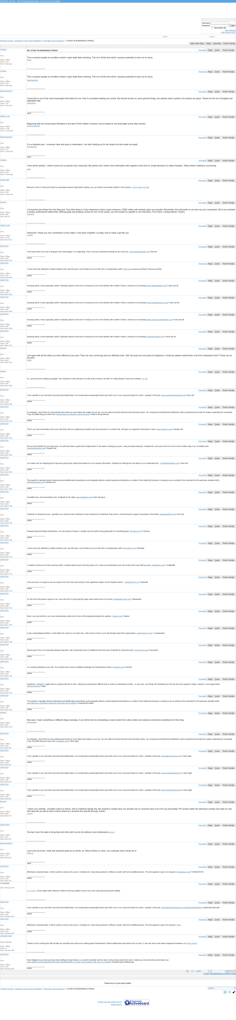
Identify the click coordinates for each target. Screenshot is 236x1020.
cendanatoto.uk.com (144, 633)
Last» (199, 971)
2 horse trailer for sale (140, 187)
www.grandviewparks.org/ (139, 252)
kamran (3, 202)
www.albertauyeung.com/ (171, 756)
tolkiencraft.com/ (33, 686)
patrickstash (32, 722)
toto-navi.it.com (136, 531)
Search (212, 37)
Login (232, 25)
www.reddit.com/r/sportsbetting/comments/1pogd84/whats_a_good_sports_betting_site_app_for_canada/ (69, 962)
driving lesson (191, 943)
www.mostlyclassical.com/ (171, 773)
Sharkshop (31, 103)
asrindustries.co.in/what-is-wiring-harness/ (73, 414)
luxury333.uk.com (141, 650)
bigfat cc (30, 853)
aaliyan (3, 371)
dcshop (111, 832)
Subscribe (217, 43)
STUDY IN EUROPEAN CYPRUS (216, 974)
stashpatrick (32, 80)
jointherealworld (33, 126)
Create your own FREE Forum (110, 1002)
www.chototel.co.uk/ (164, 429)
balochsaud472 (6, 91)
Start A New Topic (197, 43)
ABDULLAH (5, 116)
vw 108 (145, 379)
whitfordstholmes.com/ (36, 482)
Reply (208, 43)
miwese (3, 49)
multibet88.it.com (158, 565)
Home (165, 37)
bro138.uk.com (118, 667)
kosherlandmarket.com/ (36, 448)
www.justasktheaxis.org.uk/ (157, 303)
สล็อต (179, 925)
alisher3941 (5, 825)
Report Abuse (116, 1005)
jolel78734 (4, 246)
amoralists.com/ (62, 741)
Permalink (202, 50)
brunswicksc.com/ (184, 872)
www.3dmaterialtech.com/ (157, 286)
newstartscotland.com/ (156, 337)
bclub (29, 60)
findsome (30, 214)
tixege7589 (4, 180)
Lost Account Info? (228, 32)
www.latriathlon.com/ (84, 497)
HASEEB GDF (6, 936)
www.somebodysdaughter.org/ (173, 395)
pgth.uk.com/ (128, 269)
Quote (217, 50)
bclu (29, 169)
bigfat (29, 360)
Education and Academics (54, 41)
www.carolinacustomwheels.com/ (160, 320)
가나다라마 (31, 891)
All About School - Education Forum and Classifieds (21, 41)
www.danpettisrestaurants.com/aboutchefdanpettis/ (181, 908)
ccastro (30, 235)
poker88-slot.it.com (132, 582)
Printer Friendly (229, 43)
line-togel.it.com (129, 548)
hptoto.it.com (117, 616)
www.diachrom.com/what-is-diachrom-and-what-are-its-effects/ (52, 703)
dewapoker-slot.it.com (122, 599)
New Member (230, 30)
